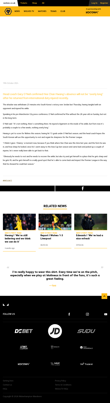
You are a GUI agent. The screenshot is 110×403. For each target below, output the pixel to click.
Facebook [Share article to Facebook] (82, 188)
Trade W (86, 364)
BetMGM (24, 347)
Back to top (104, 296)
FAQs (5, 389)
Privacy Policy (60, 381)
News (17, 11)
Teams (53, 11)
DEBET (23, 331)
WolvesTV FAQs (61, 389)
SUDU (86, 331)
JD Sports (55, 331)
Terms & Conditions (63, 385)
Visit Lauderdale (86, 347)
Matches (42, 11)
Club (62, 11)
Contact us (7, 385)
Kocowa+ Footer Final (24, 364)
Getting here (8, 381)
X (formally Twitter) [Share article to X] (27, 188)
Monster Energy (55, 347)
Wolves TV (29, 11)
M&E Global (55, 364)
